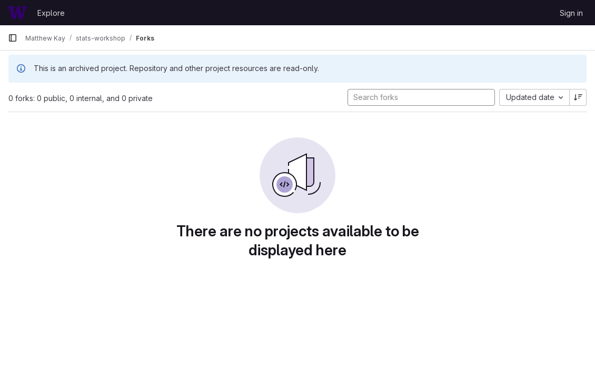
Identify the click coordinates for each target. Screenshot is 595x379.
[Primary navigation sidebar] (12, 37)
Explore (51, 12)
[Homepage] (17, 12)
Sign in (571, 12)
